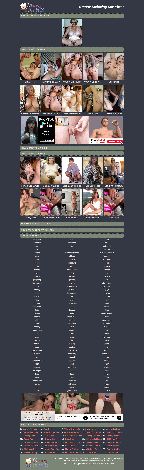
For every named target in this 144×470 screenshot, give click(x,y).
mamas (37, 313)
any (37, 246)
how (107, 303)
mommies (72, 323)
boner (37, 253)
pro (106, 347)
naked (106, 327)
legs (107, 310)
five (37, 273)
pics (107, 340)
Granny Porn (29, 436)
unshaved (72, 381)
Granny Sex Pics (52, 442)
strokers (106, 367)
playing (72, 344)
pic (72, 340)
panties (107, 337)
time (72, 374)
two (72, 377)
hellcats (37, 297)
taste (72, 371)
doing (106, 263)
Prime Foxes (50, 453)
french (37, 276)
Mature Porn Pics (52, 449)
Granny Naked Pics (73, 436)
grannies (107, 286)
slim (37, 364)
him (37, 300)
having (107, 293)
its (72, 307)
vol (107, 381)
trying (106, 374)
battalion (107, 246)
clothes (107, 256)
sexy (107, 357)
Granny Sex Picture (31, 432)
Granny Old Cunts (73, 442)
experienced (72, 270)
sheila (106, 360)
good (37, 286)
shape (72, 360)
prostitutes (37, 350)
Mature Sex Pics (72, 449)
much (72, 327)
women (37, 391)
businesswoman (72, 253)
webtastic (72, 384)
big (37, 249)
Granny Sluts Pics (92, 429)
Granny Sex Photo (72, 429)
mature (37, 317)
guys (107, 290)
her (72, 297)
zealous (107, 391)
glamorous (106, 283)
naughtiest (37, 330)
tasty (107, 371)
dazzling (106, 259)
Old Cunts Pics (113, 439)
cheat (37, 256)
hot (107, 300)
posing (72, 347)
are (72, 246)
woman (107, 387)
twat (37, 377)
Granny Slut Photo (93, 432)
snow (107, 364)
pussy (106, 350)
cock (37, 259)
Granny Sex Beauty (94, 436)
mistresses (107, 320)
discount (72, 263)
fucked (72, 276)
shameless (37, 360)
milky (37, 320)
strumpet (37, 371)
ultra (107, 377)
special (37, 367)
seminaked (107, 354)
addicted (37, 239)
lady (37, 310)
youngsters (72, 391)
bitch (72, 249)
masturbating (106, 313)
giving (72, 283)
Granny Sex (50, 439)
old (72, 334)
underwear (37, 381)
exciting (37, 270)
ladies (106, 307)
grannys (72, 290)
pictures (37, 344)
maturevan (72, 317)
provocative (72, 350)
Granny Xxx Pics (113, 429)
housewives (72, 303)
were (107, 384)
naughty (72, 330)
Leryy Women (92, 442)
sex (37, 357)
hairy (37, 293)
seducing (72, 354)
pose (37, 347)
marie (72, 313)
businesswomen (107, 253)
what (37, 387)
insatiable (37, 307)
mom (37, 323)
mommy (106, 323)
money (37, 327)
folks (72, 273)
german (72, 280)
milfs (107, 317)
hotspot (37, 303)
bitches (107, 249)
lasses (72, 310)
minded (72, 320)
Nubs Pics (69, 439)
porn (107, 344)
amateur (37, 243)
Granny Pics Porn (71, 432)
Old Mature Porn (31, 446)
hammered (72, 293)
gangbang (37, 280)
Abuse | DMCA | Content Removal (100, 464)
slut (72, 364)
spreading (72, 367)
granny (37, 290)
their (37, 374)
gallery (107, 276)
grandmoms (72, 286)
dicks (37, 263)
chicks (72, 256)
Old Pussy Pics (30, 449)
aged (72, 239)
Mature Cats (91, 453)
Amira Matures (51, 446)
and (106, 243)
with (72, 387)
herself (107, 297)
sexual (72, 357)
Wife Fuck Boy (92, 449)
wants (37, 384)
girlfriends (37, 283)
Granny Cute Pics (114, 432)
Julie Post (48, 429)
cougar (72, 259)
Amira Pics (28, 439)
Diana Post (49, 436)
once (37, 337)
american (72, 243)
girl (107, 280)
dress (72, 266)
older (107, 334)
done (37, 266)
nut (107, 330)
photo (37, 340)
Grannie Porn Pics (73, 453)
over (72, 337)
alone (107, 239)
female (107, 270)
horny (72, 300)
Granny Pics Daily (30, 429)
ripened (37, 354)
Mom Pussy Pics (114, 442)
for (107, 273)
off (37, 334)
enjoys (107, 266)
